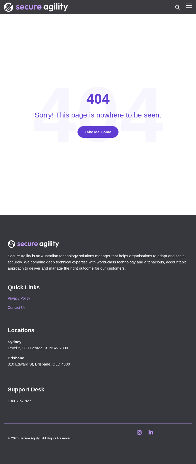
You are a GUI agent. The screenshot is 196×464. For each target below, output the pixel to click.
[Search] (177, 7)
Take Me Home (98, 132)
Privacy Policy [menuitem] (19, 298)
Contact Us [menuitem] (16, 307)
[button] (189, 5)
